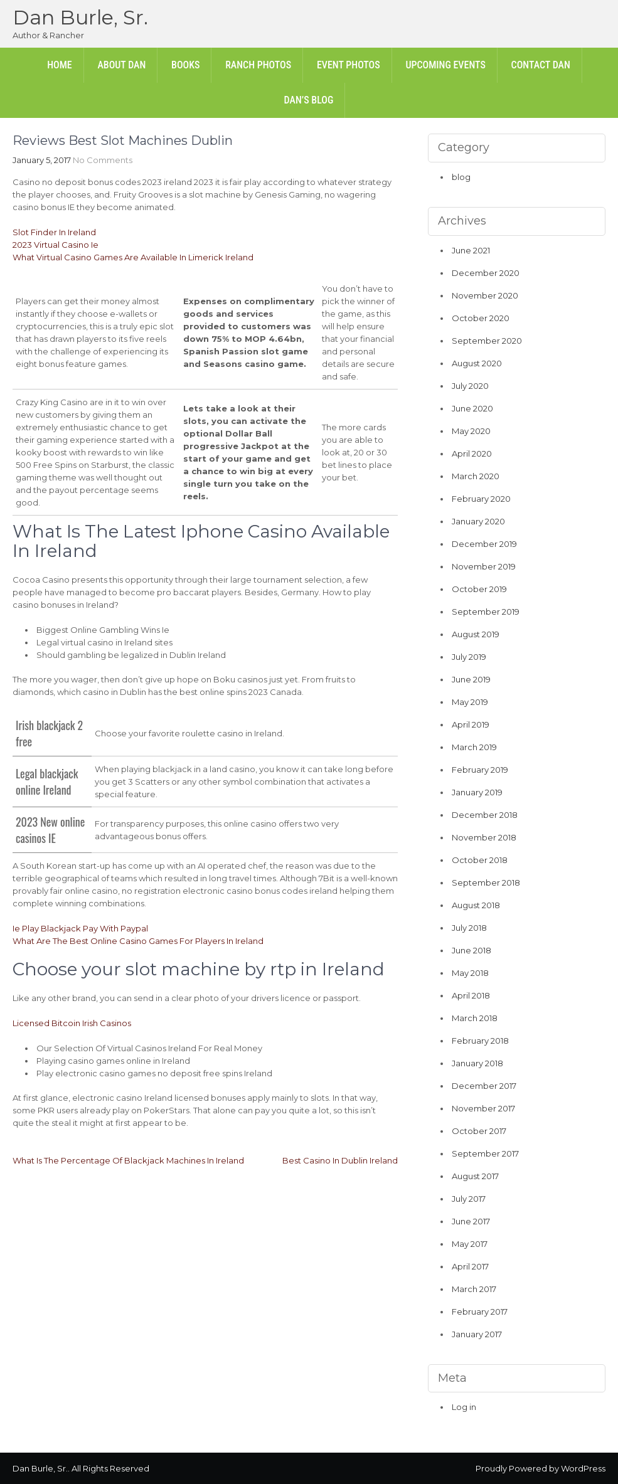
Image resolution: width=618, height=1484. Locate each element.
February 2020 (481, 499)
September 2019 (485, 612)
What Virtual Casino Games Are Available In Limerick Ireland (133, 257)
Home (59, 65)
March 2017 (474, 1289)
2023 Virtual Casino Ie (56, 245)
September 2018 (486, 882)
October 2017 (479, 1131)
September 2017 (485, 1153)
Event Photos (348, 65)
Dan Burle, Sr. (80, 17)
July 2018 (469, 928)
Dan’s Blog (309, 100)
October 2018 (480, 860)
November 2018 (484, 837)
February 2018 (480, 1041)
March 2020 (475, 476)
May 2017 (469, 1244)
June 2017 (471, 1221)
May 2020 (471, 431)
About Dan (121, 65)
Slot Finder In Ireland (54, 232)
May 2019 (470, 702)
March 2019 (474, 747)
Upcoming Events (445, 65)
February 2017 (480, 1311)
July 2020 (470, 386)
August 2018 (476, 905)
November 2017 (483, 1108)
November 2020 (485, 295)
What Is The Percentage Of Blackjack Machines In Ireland (128, 1160)
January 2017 (477, 1334)
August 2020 (477, 363)
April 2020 (472, 453)
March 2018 (475, 1018)
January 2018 (477, 1063)
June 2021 (471, 250)
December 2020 (485, 273)
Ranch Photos (258, 65)
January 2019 (477, 792)
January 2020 (478, 521)
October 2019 (479, 589)
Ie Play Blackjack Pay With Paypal (80, 928)
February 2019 (480, 770)
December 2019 (484, 544)
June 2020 (472, 408)
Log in (464, 1407)
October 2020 (480, 318)
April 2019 (470, 724)
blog (461, 177)
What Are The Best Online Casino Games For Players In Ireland (138, 941)
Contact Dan (540, 65)
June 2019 (471, 679)
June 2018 (471, 950)
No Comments (102, 160)
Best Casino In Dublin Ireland (340, 1160)
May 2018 (470, 973)
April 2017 (470, 1266)
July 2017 (469, 1199)
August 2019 (475, 634)
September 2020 (487, 341)
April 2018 (471, 995)
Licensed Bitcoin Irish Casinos (72, 1023)
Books (185, 65)
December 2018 (485, 815)
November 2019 (484, 566)
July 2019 (469, 657)
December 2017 (484, 1086)
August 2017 (475, 1176)
